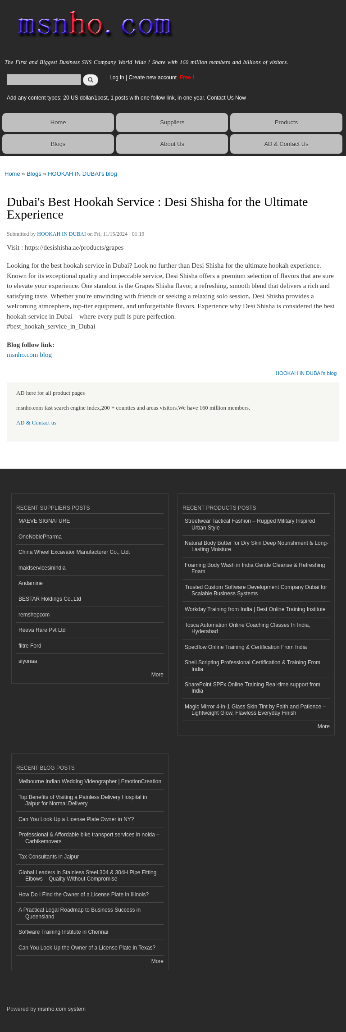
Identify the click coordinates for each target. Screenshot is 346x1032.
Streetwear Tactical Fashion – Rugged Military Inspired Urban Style (250, 524)
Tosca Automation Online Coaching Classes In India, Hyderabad (247, 628)
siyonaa (27, 661)
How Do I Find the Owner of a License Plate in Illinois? (83, 894)
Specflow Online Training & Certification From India (246, 647)
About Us (172, 144)
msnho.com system (62, 1009)
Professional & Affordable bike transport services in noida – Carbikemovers (88, 837)
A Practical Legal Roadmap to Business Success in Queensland (79, 913)
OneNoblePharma (40, 537)
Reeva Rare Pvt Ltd (42, 630)
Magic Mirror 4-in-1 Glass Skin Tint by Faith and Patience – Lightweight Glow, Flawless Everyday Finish (255, 709)
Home (58, 122)
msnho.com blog (29, 354)
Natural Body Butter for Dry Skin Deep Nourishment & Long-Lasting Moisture (256, 546)
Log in (116, 77)
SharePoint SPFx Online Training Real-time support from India (252, 687)
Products (286, 122)
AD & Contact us (36, 423)
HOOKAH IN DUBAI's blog (82, 173)
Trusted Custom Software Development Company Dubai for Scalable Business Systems (256, 590)
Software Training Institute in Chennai (63, 932)
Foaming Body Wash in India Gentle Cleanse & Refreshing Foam (255, 568)
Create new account (153, 77)
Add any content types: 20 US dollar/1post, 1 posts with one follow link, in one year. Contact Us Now (126, 98)
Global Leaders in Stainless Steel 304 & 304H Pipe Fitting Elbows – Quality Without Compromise (87, 875)
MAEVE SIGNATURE (44, 521)
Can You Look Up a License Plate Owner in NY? (76, 819)
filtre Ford (29, 646)
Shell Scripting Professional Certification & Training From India (252, 665)
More (157, 674)
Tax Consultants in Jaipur (48, 857)
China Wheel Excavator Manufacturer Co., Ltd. (74, 552)
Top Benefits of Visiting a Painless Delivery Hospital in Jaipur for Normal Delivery (82, 800)
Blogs (58, 144)
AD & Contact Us (286, 144)
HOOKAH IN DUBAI (61, 234)
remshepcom (34, 615)
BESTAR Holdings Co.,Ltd (49, 599)
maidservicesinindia (42, 568)
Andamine (30, 583)
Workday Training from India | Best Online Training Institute (255, 609)
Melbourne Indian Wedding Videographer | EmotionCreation (89, 781)
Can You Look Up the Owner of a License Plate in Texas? (86, 948)
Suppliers (172, 122)
